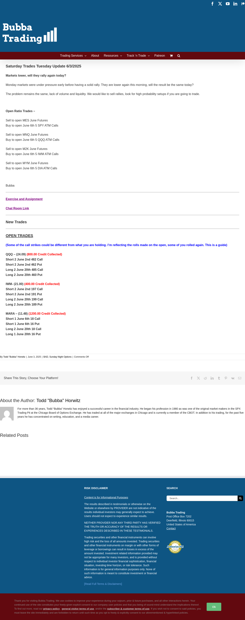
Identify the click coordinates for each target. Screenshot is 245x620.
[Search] (240, 498)
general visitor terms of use (78, 608)
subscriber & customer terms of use (128, 608)
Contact (171, 528)
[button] (178, 55)
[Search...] (202, 498)
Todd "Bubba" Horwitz (14, 357)
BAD (45, 357)
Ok (214, 607)
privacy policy (51, 608)
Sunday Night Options (60, 357)
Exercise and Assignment (24, 199)
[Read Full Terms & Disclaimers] (103, 583)
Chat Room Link (17, 208)
